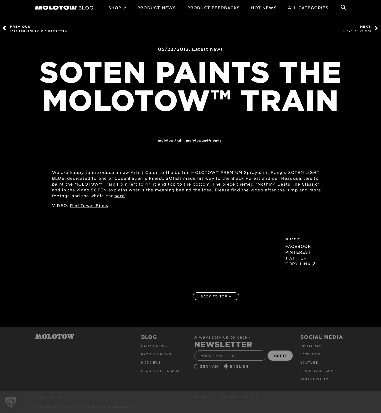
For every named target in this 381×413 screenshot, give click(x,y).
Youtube (309, 362)
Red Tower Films (89, 205)
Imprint (201, 397)
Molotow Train (171, 140)
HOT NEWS (264, 7)
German (209, 366)
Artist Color (144, 172)
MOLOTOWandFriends (203, 140)
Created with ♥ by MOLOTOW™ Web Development (84, 407)
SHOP (114, 7)
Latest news (207, 49)
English (240, 366)
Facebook (310, 354)
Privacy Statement (242, 397)
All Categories (308, 7)
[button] (10, 402)
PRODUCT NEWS (156, 7)
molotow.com (314, 379)
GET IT (280, 356)
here (119, 195)
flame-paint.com (317, 371)
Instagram (311, 346)
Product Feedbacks (213, 7)
